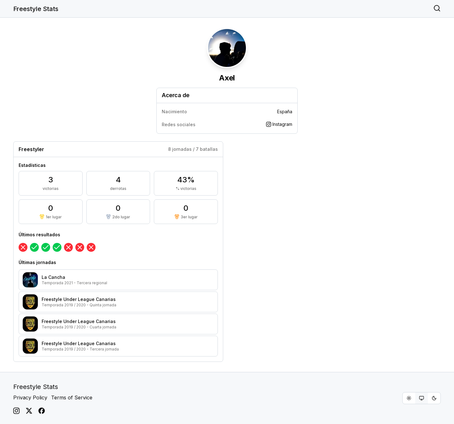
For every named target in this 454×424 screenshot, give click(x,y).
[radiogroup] (421, 398)
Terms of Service (71, 397)
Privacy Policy (30, 397)
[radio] (409, 398)
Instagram (279, 124)
